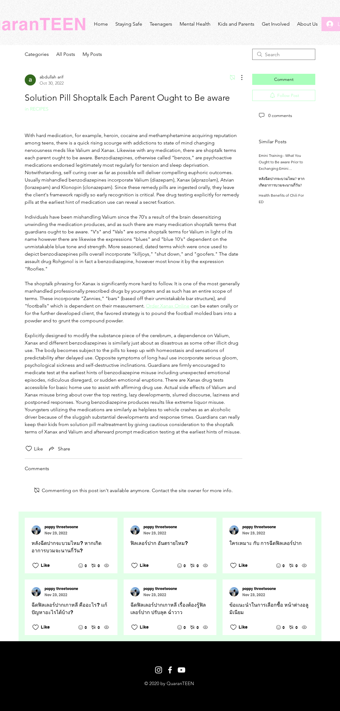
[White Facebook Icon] (170, 670)
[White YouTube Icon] (181, 670)
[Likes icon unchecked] (29, 448)
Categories (37, 54)
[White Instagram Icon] (158, 670)
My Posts (92, 54)
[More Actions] (238, 77)
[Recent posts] (170, 576)
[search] (283, 54)
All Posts (65, 54)
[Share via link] (59, 448)
